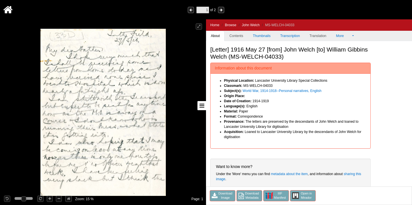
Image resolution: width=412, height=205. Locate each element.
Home (214, 25)
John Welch (251, 25)
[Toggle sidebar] (201, 105)
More (343, 36)
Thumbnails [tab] (261, 36)
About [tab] (215, 36)
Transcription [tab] (290, 36)
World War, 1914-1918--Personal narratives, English (281, 91)
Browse (230, 25)
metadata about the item (289, 174)
